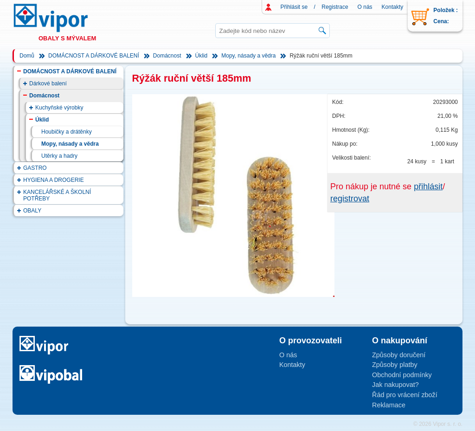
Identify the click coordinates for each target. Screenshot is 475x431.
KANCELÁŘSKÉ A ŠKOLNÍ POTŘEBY (57, 195)
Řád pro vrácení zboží (404, 395)
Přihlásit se (294, 7)
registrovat (349, 198)
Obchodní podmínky (402, 375)
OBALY (32, 210)
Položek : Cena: (445, 16)
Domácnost (167, 55)
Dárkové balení (48, 83)
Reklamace (388, 405)
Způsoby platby (394, 364)
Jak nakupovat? (395, 384)
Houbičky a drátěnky (66, 132)
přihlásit (428, 186)
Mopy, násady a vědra (248, 55)
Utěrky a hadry (59, 156)
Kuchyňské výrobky (59, 107)
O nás (365, 7)
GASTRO (35, 168)
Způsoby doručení (398, 355)
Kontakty (393, 7)
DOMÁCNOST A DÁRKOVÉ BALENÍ (93, 55)
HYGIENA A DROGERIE (53, 180)
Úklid (201, 55)
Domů (26, 55)
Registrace (334, 7)
